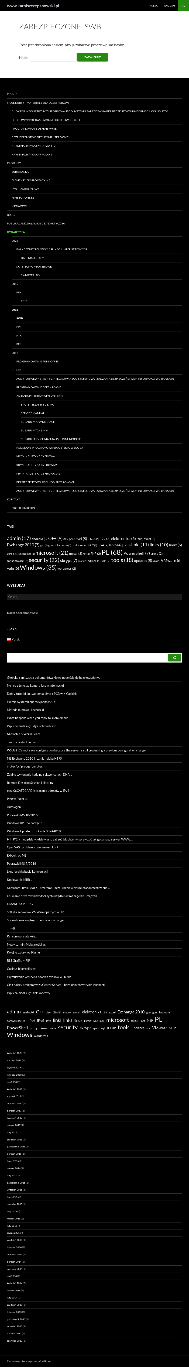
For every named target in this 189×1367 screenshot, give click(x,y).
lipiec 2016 (13, 1161)
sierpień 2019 (14, 1060)
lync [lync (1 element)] (22, 553)
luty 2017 (12, 1132)
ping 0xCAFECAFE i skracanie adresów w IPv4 (38, 790)
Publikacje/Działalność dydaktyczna (36, 223)
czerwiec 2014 (14, 1268)
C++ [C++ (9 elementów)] (55, 538)
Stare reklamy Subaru (37, 404)
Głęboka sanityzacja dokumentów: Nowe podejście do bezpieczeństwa (53, 677)
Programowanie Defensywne (34, 128)
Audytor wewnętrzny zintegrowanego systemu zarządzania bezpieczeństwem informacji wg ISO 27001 (91, 111)
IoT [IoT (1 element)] (93, 545)
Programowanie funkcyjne (37, 361)
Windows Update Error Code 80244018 (34, 831)
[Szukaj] (174, 657)
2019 (15, 284)
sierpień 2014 (14, 1261)
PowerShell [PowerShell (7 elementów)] (137, 553)
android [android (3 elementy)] (40, 539)
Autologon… (15, 807)
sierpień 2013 (14, 1333)
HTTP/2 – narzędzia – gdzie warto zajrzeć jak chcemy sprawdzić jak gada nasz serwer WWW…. (70, 839)
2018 (15, 309)
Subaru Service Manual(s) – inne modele (51, 439)
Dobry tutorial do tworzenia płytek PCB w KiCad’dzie (42, 694)
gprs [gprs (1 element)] (52, 545)
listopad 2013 (14, 1312)
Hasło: (48, 57)
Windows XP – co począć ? (24, 823)
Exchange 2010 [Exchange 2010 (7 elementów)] (23, 544)
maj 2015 (12, 1211)
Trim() (11, 928)
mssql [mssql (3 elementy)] (75, 553)
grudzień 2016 (14, 1139)
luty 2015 (12, 1225)
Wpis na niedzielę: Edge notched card (31, 726)
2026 (15, 240)
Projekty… (15, 163)
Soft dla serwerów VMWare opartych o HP (35, 912)
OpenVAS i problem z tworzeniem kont (32, 847)
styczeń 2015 (14, 1232)
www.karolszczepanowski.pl (33, 5)
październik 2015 (16, 1182)
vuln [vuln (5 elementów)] (13, 568)
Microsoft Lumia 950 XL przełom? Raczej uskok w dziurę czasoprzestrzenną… (58, 888)
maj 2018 (12, 1082)
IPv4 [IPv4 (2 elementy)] (103, 545)
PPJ (18, 344)
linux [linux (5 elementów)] (175, 545)
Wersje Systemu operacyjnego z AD (31, 702)
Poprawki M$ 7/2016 (21, 863)
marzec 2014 (14, 1290)
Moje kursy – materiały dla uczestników (38, 102)
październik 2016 (16, 1146)
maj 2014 (12, 1276)
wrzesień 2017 (14, 1103)
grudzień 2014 (14, 1240)
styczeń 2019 (14, 1067)
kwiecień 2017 (14, 1117)
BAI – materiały (32, 258)
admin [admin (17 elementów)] (19, 538)
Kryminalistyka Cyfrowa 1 (36, 456)
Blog (11, 215)
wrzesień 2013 (14, 1326)
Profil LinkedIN (23, 508)
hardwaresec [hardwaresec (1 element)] (80, 545)
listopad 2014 (14, 1247)
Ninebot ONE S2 (23, 197)
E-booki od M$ (17, 855)
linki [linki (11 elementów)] (140, 544)
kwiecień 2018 (14, 1089)
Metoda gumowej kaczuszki (25, 710)
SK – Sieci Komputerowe (34, 266)
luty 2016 (12, 1175)
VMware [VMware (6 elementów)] (171, 560)
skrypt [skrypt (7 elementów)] (68, 560)
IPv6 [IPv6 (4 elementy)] (115, 545)
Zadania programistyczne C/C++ (40, 396)
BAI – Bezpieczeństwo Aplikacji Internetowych (51, 249)
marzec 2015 (14, 1218)
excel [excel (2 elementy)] (149, 539)
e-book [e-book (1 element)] (93, 539)
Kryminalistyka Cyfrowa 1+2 (33, 146)
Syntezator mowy (25, 189)
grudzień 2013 (14, 1304)
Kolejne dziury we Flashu (23, 952)
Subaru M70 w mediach (38, 422)
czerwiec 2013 (14, 1340)
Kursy (16, 370)
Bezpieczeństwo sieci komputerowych (41, 137)
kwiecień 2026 (14, 1053)
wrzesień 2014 (14, 1254)
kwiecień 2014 (14, 1283)
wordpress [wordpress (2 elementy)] (67, 568)
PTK (18, 335)
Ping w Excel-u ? (17, 799)
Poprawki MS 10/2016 (22, 815)
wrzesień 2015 (14, 1189)
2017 (15, 353)
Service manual (33, 413)
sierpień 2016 (14, 1153)
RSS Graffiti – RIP (18, 960)
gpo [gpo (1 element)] (44, 545)
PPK (18, 292)
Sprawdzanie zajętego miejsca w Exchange (35, 920)
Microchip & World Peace (24, 734)
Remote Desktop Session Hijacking (30, 783)
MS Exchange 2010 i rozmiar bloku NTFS (34, 758)
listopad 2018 (14, 1074)
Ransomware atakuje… (22, 936)
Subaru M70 (20, 171)
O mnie (12, 94)
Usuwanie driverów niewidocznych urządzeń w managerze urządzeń (52, 896)
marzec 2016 (14, 1168)
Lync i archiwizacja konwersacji (27, 871)
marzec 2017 (14, 1125)
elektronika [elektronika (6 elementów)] (123, 538)
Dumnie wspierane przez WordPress (29, 1361)
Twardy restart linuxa (21, 742)
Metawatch (20, 206)
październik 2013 (16, 1319)
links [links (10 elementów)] (159, 544)
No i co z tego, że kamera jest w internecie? (35, 685)
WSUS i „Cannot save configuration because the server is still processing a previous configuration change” (77, 750)
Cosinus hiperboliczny (21, 969)
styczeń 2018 (14, 1096)
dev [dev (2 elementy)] (68, 539)
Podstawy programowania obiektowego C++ (46, 120)
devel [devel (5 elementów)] (80, 538)
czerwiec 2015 (14, 1204)
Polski (153, 5)
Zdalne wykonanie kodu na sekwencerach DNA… (39, 774)
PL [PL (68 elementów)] (112, 552)
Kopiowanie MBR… (19, 879)
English (169, 5)
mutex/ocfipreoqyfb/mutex (25, 766)
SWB (19, 318)
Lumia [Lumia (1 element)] (12, 553)
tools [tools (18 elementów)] (122, 560)
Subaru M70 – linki (34, 430)
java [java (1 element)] (126, 545)
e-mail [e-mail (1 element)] (105, 539)
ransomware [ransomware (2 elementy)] (17, 561)
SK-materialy (30, 275)
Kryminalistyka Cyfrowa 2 (32, 154)
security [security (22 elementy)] (44, 560)
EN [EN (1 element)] (140, 539)
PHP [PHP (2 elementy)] (95, 553)
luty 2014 (12, 1297)
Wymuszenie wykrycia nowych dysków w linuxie (39, 977)
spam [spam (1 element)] (82, 560)
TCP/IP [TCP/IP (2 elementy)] (103, 561)
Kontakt (13, 499)
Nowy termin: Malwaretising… (27, 944)
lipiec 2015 (13, 1196)
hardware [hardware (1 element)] (64, 545)
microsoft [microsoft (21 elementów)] (52, 552)
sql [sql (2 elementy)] (92, 561)
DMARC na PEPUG (20, 904)
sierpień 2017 (14, 1110)
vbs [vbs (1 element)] (156, 560)
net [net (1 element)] (86, 553)
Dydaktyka (16, 232)
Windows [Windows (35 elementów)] (38, 567)
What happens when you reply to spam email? (37, 718)
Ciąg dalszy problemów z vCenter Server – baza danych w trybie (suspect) (56, 985)
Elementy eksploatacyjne (31, 180)
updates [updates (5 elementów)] (143, 560)
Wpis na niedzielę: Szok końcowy (28, 993)
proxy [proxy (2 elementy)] (157, 553)
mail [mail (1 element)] (31, 553)
